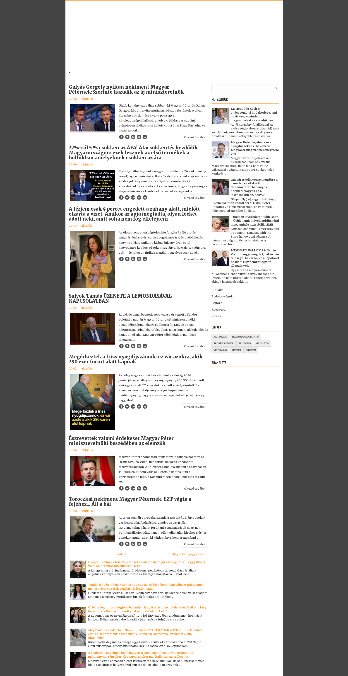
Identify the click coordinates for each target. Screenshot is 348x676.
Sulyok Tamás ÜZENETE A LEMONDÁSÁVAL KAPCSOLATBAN (120, 299)
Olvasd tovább (194, 137)
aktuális (87, 98)
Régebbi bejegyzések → (190, 554)
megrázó (220, 350)
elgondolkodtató (245, 336)
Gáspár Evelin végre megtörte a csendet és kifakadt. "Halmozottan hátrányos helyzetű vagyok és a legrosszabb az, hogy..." (254, 187)
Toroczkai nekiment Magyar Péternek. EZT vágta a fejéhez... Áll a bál (130, 502)
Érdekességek (222, 296)
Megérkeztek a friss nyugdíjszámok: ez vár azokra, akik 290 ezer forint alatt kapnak (136, 359)
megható (262, 343)
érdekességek (224, 343)
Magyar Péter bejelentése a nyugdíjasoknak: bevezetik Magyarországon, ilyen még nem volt (255, 148)
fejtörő (244, 343)
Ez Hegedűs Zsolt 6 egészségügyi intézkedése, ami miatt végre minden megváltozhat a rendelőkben (254, 114)
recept (237, 350)
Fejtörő (216, 303)
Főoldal (120, 554)
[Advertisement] (130, 37)
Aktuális (217, 290)
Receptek (218, 309)
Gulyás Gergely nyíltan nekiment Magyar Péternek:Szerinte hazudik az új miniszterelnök (126, 90)
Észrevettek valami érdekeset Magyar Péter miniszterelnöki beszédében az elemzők (121, 441)
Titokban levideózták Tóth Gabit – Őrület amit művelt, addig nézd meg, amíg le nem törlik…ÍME (255, 220)
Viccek (216, 316)
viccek (251, 350)
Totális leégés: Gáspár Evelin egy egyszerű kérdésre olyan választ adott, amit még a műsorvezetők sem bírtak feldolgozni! (145, 586)
